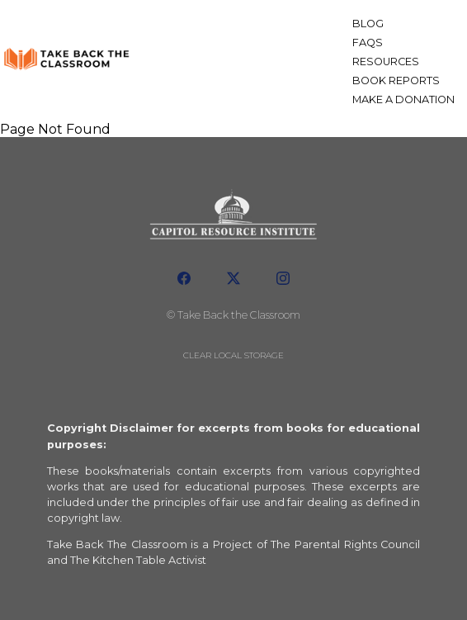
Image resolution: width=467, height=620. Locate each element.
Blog (368, 23)
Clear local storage (233, 355)
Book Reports (396, 80)
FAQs (367, 42)
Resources (385, 61)
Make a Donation (403, 99)
